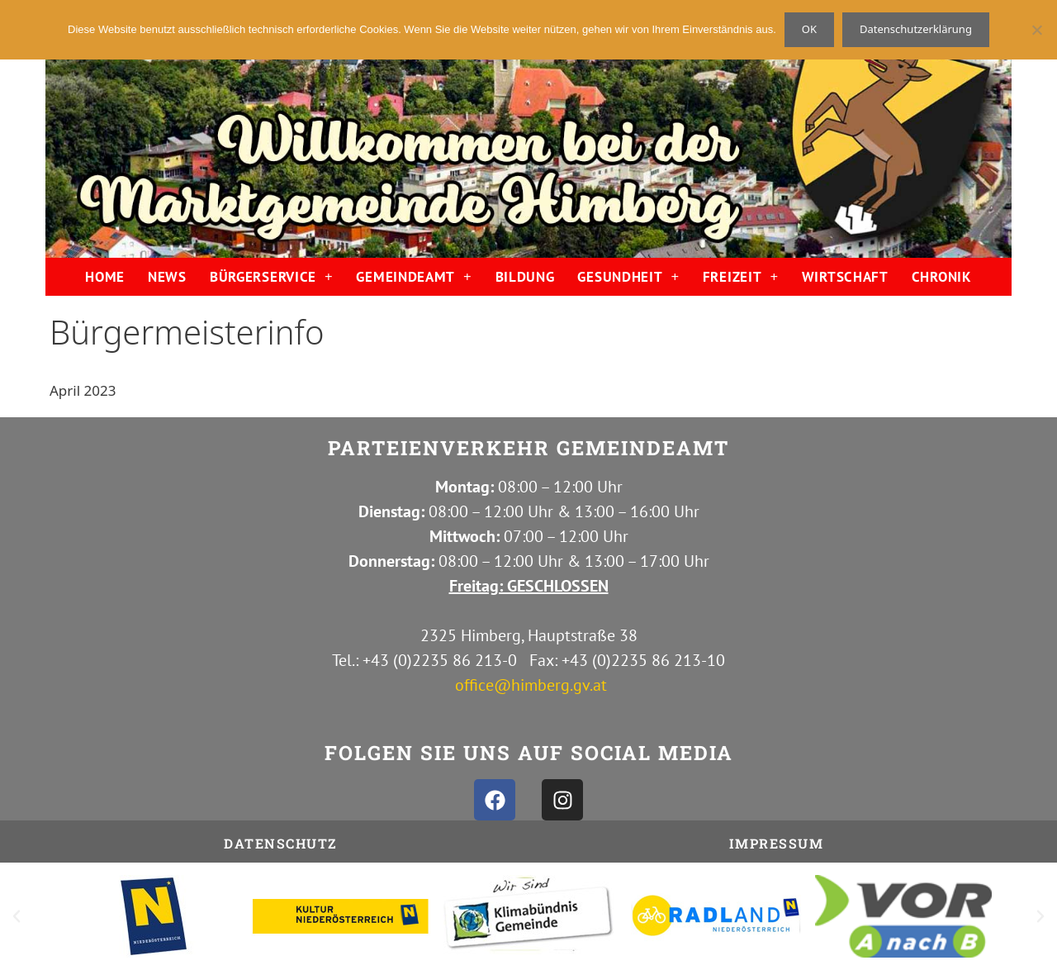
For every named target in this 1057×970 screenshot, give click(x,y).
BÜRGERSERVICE (272, 276)
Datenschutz (281, 843)
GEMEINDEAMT (414, 276)
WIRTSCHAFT (845, 277)
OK (809, 28)
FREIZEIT (741, 276)
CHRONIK (942, 277)
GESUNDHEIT (628, 276)
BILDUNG (525, 277)
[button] (16, 916)
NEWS (167, 277)
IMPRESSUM (776, 843)
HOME (105, 277)
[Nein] (1036, 29)
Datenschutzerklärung (916, 28)
